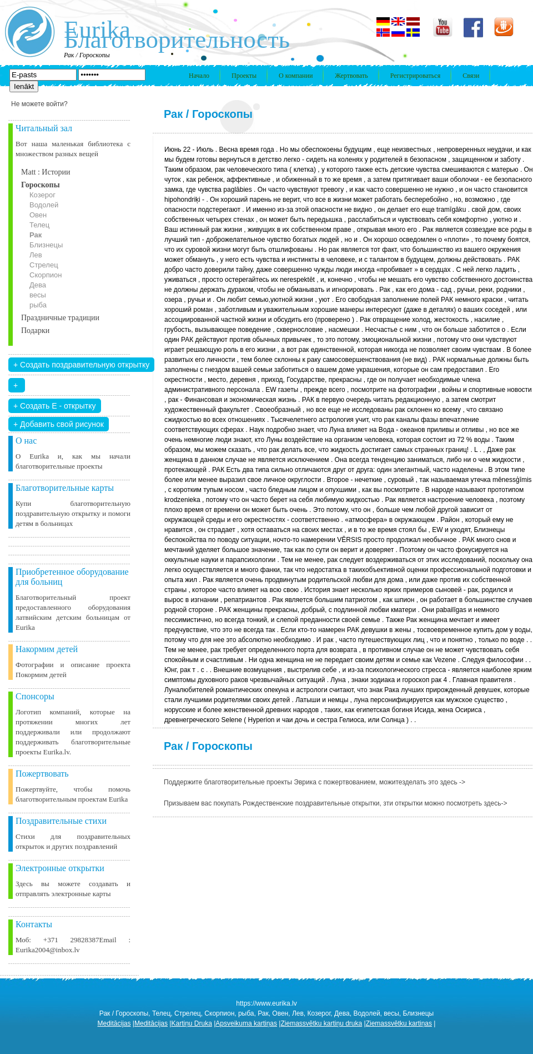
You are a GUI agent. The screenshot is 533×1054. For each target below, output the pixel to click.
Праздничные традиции (60, 318)
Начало (199, 75)
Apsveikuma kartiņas (246, 1023)
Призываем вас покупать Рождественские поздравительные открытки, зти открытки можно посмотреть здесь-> (335, 803)
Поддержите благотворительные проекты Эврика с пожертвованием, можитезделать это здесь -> (314, 782)
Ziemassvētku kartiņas (399, 1023)
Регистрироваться (415, 75)
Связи (470, 75)
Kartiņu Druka (191, 1023)
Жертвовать (351, 75)
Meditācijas (114, 1023)
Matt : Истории (46, 172)
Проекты (244, 75)
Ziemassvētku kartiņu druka (321, 1023)
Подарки (35, 330)
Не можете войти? (39, 104)
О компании (296, 75)
